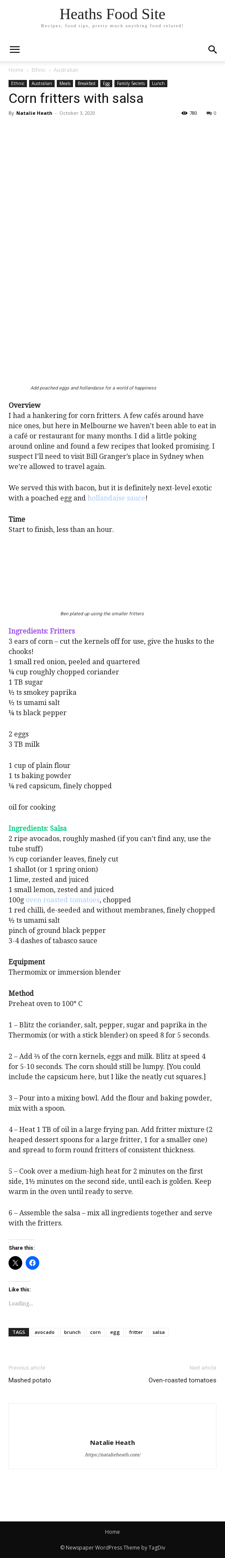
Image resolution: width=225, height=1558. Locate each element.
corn (95, 1332)
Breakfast (87, 83)
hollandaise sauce (116, 498)
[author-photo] (112, 1428)
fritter (136, 1332)
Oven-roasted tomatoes (182, 1380)
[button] (213, 49)
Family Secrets (131, 83)
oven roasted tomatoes (62, 900)
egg (115, 1332)
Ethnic (39, 70)
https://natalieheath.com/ (112, 1455)
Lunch (158, 83)
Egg (106, 83)
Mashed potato (30, 1380)
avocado (45, 1332)
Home (16, 70)
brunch (72, 1332)
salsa (158, 1332)
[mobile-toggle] (14, 49)
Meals (64, 83)
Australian (66, 70)
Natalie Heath (34, 113)
